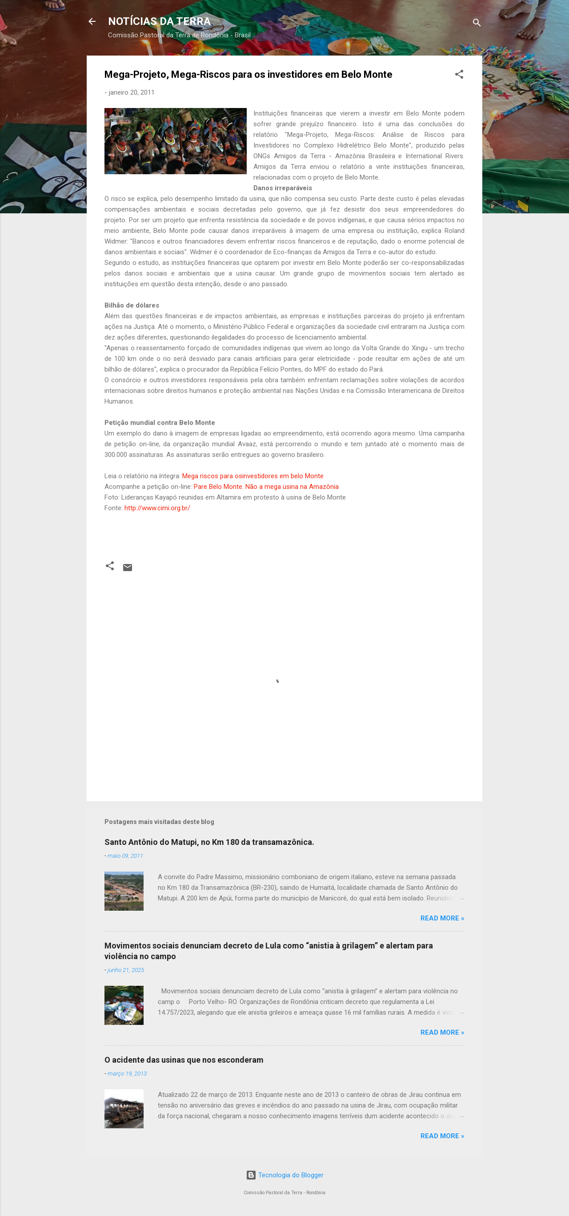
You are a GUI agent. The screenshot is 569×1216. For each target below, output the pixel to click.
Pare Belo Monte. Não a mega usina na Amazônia (266, 487)
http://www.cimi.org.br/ (157, 508)
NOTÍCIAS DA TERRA (159, 21)
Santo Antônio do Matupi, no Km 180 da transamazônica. (209, 842)
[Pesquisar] (477, 24)
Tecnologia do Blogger (285, 1175)
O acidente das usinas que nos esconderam (184, 1059)
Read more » (443, 918)
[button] (459, 76)
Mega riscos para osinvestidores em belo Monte (253, 476)
